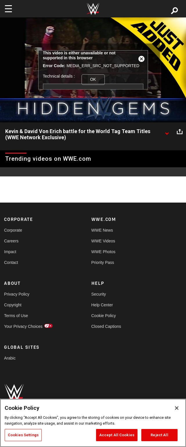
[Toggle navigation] (8, 8)
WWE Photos (103, 251)
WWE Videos (103, 241)
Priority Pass (102, 262)
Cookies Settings (23, 435)
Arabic (10, 358)
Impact (10, 251)
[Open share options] (179, 131)
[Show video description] (166, 131)
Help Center (102, 305)
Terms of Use (16, 315)
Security (98, 294)
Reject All (159, 435)
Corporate (13, 230)
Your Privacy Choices (23, 326)
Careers (11, 241)
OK (93, 79)
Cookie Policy (103, 315)
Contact (11, 262)
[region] (93, 423)
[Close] (176, 408)
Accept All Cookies (116, 435)
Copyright (12, 305)
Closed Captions (106, 326)
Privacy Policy (16, 294)
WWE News (102, 230)
